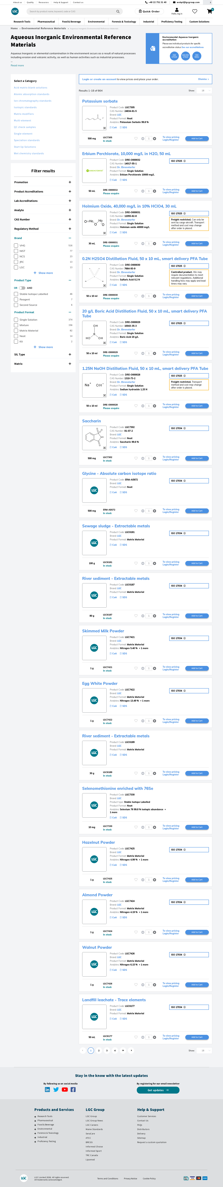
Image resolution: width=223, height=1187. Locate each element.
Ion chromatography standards (33, 100)
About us (17, 2)
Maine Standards (94, 1129)
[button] (155, 138)
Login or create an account (99, 79)
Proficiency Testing (47, 1141)
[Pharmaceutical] (35, 1120)
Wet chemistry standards (29, 153)
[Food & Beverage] (35, 1125)
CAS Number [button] (42, 219)
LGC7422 (130, 689)
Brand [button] (42, 238)
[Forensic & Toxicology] (35, 1133)
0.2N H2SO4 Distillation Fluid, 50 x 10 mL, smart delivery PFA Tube (145, 258)
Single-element (23, 133)
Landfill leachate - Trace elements (114, 999)
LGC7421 (130, 637)
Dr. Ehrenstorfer (126, 167)
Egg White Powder (100, 683)
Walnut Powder (97, 947)
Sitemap (141, 1137)
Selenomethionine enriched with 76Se (117, 788)
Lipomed (90, 1159)
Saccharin (91, 421)
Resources (44, 2)
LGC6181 (130, 532)
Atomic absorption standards (31, 94)
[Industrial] (35, 1137)
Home (14, 28)
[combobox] (74, 11)
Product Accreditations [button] (42, 191)
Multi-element (22, 120)
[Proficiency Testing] (35, 1141)
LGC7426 (130, 953)
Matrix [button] (42, 364)
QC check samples (25, 127)
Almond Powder (97, 894)
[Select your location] (207, 2)
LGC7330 (130, 794)
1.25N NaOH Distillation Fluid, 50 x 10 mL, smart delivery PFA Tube (145, 368)
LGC (119, 114)
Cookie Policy (149, 1178)
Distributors (143, 1129)
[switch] (23, 288)
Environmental (45, 1128)
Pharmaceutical (45, 1120)
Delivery (141, 1133)
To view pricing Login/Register (171, 138)
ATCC (88, 1137)
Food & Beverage (46, 1124)
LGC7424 (130, 901)
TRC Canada (92, 1155)
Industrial (42, 1137)
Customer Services (146, 1116)
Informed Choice (94, 1146)
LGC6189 (130, 742)
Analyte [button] (42, 210)
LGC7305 (130, 107)
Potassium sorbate (100, 101)
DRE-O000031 (132, 212)
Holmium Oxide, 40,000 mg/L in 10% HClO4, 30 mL (129, 206)
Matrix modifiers (24, 114)
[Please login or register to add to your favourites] (136, 138)
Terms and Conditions (107, 1178)
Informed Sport (94, 1150)
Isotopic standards (25, 107)
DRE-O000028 (132, 374)
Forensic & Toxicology (48, 1132)
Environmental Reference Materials (44, 28)
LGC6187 (130, 584)
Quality (30, 2)
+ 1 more (143, 648)
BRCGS (89, 1142)
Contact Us (143, 1120)
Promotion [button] (42, 182)
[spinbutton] (148, 138)
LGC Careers (92, 1124)
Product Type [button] (42, 280)
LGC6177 (130, 1006)
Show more (45, 273)
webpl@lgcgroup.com (188, 2)
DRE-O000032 (132, 159)
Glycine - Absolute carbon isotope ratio (119, 473)
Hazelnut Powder (98, 842)
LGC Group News (94, 1120)
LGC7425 (130, 848)
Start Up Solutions (25, 146)
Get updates (156, 1090)
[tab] (43, 182)
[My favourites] (194, 11)
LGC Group (91, 1116)
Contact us (78, 2)
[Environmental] (35, 1129)
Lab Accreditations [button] (42, 201)
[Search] (118, 11)
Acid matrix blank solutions (30, 87)
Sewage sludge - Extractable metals (116, 526)
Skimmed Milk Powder (103, 630)
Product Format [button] (42, 312)
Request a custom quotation (152, 1142)
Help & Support (61, 2)
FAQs (139, 1124)
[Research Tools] (35, 1116)
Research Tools (45, 1116)
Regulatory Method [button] (42, 229)
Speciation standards (27, 140)
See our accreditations (193, 47)
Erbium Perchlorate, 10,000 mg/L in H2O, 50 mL (126, 153)
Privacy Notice (130, 1178)
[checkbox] (16, 246)
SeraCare (90, 1133)
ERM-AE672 (131, 479)
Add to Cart (197, 138)
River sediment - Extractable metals (115, 578)
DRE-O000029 (132, 322)
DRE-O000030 (132, 264)
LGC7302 (130, 427)
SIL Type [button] (42, 354)
